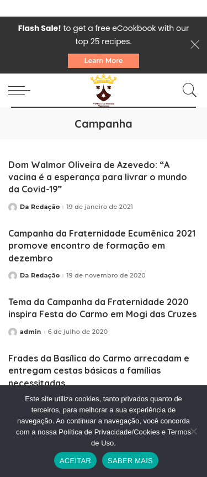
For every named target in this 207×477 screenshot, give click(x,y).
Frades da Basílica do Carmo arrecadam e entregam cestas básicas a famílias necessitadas (98, 371)
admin (30, 332)
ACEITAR (75, 461)
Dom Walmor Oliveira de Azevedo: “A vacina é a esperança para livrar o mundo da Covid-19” (97, 177)
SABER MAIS (130, 461)
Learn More (103, 60)
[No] (193, 431)
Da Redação (40, 207)
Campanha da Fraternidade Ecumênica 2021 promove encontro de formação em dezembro (101, 246)
